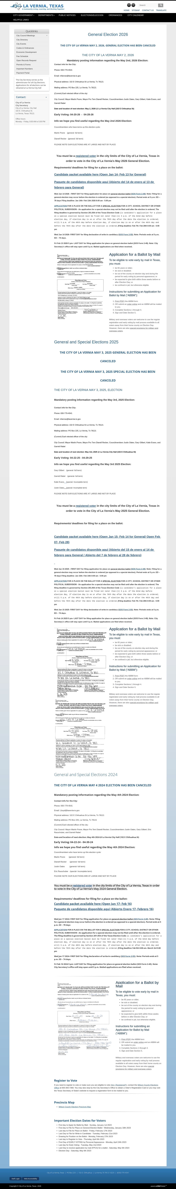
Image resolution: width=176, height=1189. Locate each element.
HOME (126, 10)
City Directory (22, 40)
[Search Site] (148, 5)
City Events (21, 44)
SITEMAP (136, 10)
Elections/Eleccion (92, 15)
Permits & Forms (23, 65)
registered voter (82, 885)
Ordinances (115, 15)
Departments (46, 15)
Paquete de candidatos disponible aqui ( (82, 182)
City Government (23, 15)
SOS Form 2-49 (141, 919)
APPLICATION (60, 929)
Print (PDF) (119, 301)
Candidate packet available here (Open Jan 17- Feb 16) (93, 904)
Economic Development (26, 52)
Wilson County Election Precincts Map (75, 1107)
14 (116, 174)
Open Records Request (26, 60)
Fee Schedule (22, 56)
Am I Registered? (118, 1085)
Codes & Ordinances (25, 48)
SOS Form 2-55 (128, 956)
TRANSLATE (161, 10)
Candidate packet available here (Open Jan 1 (85, 536)
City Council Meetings (32, 36)
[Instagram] (133, 5)
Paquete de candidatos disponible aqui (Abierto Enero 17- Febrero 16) (104, 909)
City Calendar (136, 15)
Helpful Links (21, 20)
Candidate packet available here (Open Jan (84, 174)
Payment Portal (22, 73)
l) (145, 174)
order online (132, 304)
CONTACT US (148, 10)
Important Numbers (24, 69)
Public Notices (67, 15)
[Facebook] (129, 5)
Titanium (161, 1186)
